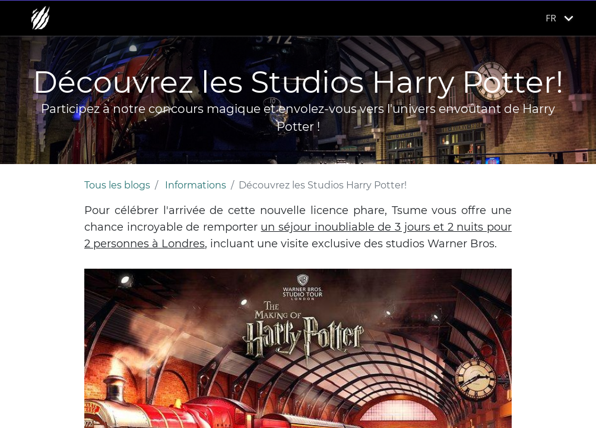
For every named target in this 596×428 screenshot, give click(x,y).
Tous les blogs (117, 185)
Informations (195, 185)
